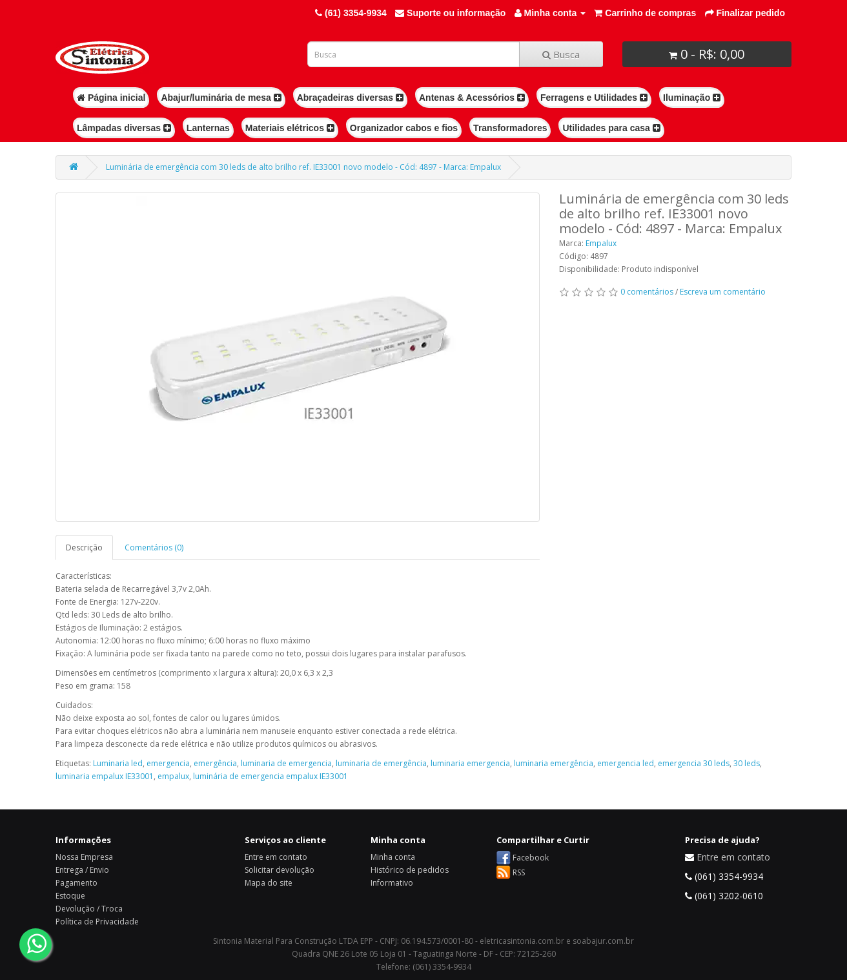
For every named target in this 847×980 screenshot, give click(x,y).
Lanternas (208, 128)
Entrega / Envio (82, 869)
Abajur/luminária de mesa (221, 97)
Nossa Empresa (84, 856)
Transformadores (510, 128)
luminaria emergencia (470, 763)
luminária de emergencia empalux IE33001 (270, 776)
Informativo (392, 882)
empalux (173, 776)
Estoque (70, 895)
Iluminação (691, 97)
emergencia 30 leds (694, 763)
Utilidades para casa (611, 128)
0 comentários (646, 291)
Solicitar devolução (279, 869)
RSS (519, 872)
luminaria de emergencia (286, 763)
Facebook (531, 857)
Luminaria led (118, 763)
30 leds (746, 763)
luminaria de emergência (381, 763)
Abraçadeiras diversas (350, 97)
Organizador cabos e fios (404, 128)
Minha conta (393, 856)
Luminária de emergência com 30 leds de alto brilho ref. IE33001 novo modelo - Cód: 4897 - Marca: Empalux (303, 167)
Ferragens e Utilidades (594, 97)
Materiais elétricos (289, 128)
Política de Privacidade (97, 921)
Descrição (84, 547)
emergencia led (625, 763)
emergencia (168, 763)
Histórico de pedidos (410, 869)
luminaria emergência (553, 763)
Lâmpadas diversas (124, 128)
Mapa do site (268, 882)
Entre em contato (276, 856)
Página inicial (111, 97)
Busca (561, 54)
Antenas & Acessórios (472, 97)
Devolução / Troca (89, 908)
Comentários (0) (154, 547)
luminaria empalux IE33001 (105, 776)
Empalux (601, 243)
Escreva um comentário (723, 291)
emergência (215, 763)
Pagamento (76, 882)
